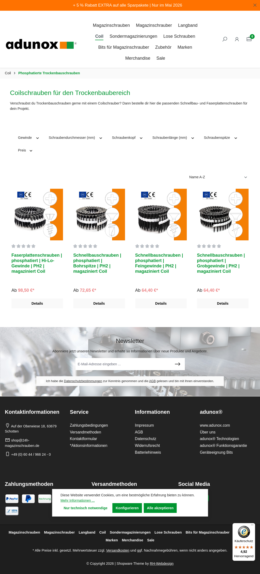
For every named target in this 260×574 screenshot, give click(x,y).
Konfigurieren (127, 508)
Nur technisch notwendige (86, 508)
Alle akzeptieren (160, 508)
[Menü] (252, 526)
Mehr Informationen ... (78, 500)
